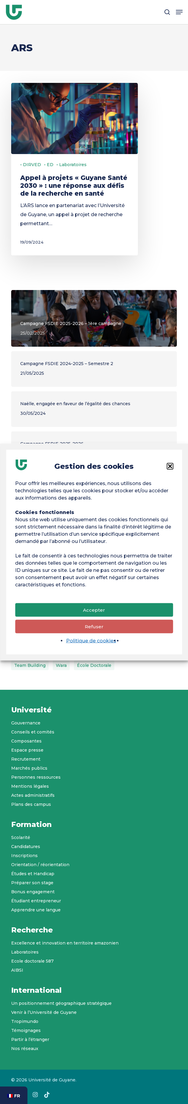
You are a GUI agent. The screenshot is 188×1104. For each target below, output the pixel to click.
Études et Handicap (32, 873)
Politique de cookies (91, 642)
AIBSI (17, 970)
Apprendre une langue (36, 910)
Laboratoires (25, 952)
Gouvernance (25, 723)
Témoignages (26, 1030)
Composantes (26, 741)
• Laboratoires (71, 164)
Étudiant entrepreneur (36, 901)
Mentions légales (30, 786)
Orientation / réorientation (40, 864)
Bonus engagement (33, 891)
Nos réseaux (24, 1048)
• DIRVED (30, 164)
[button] (170, 468)
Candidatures (25, 846)
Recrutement (25, 759)
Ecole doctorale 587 (32, 961)
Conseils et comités (32, 732)
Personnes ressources (36, 777)
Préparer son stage (32, 882)
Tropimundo (24, 1021)
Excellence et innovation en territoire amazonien (65, 943)
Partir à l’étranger (30, 1039)
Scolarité (20, 837)
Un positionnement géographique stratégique (61, 1003)
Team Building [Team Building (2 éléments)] (30, 665)
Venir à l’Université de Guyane (44, 1012)
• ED (48, 164)
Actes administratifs (33, 795)
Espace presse (27, 750)
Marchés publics (29, 768)
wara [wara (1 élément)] (61, 665)
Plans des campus (31, 804)
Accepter (94, 611)
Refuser (94, 628)
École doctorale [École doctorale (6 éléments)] (94, 665)
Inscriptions (24, 855)
